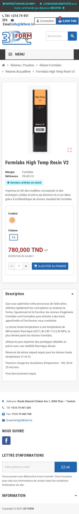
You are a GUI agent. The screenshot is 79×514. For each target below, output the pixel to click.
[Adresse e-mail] (28, 467)
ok (66, 467)
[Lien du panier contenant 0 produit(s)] (67, 21)
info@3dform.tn (23, 24)
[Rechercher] (61, 36)
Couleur (13, 213)
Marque (10, 172)
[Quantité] (19, 266)
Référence (11, 176)
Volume (12, 230)
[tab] (39, 293)
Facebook (6, 440)
